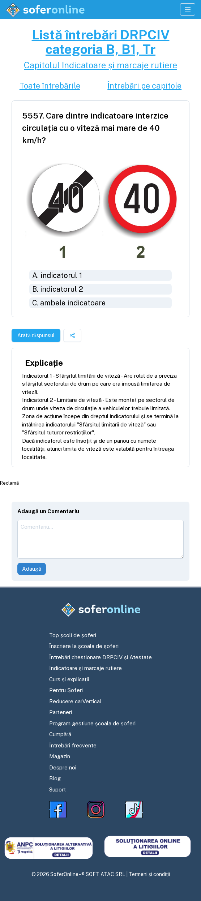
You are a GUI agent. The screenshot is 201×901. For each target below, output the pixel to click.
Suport (57, 789)
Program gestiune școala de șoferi (92, 723)
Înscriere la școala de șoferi (84, 646)
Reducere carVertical (75, 701)
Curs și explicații (69, 679)
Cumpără (60, 734)
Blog (55, 778)
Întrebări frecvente (73, 745)
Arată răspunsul (36, 335)
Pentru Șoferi (66, 690)
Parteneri (60, 712)
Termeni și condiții (149, 874)
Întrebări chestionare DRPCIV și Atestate (100, 657)
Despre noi (62, 767)
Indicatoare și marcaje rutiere (85, 668)
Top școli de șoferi (72, 635)
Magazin (59, 756)
